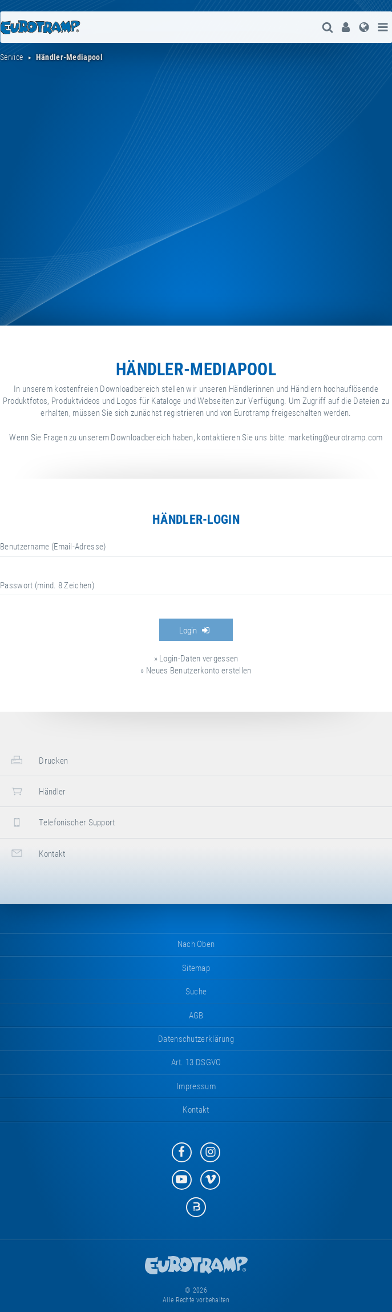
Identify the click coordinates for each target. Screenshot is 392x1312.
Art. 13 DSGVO (196, 1062)
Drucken (38, 760)
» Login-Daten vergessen (196, 658)
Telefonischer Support (62, 822)
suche (196, 991)
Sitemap (196, 968)
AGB (196, 1015)
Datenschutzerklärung (196, 1039)
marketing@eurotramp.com (335, 437)
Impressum (196, 1086)
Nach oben (196, 944)
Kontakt (37, 853)
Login (194, 630)
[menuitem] (346, 27)
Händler (37, 791)
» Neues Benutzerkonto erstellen (195, 670)
